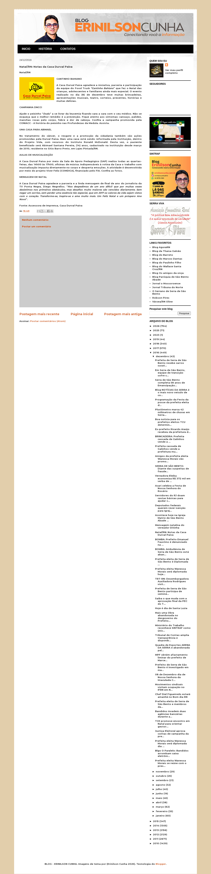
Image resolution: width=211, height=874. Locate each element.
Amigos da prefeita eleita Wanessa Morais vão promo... (171, 459)
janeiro (160, 815)
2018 (156, 343)
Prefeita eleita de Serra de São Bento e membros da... (172, 704)
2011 (156, 838)
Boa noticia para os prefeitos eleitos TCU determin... (170, 422)
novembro (163, 771)
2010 (156, 843)
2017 (156, 348)
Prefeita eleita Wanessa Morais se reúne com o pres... (170, 763)
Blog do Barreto (162, 254)
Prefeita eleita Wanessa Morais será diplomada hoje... (171, 571)
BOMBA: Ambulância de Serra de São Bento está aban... (172, 552)
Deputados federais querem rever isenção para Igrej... (170, 508)
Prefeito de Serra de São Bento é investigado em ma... (172, 667)
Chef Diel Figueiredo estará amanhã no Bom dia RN (172, 695)
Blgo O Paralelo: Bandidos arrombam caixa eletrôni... (172, 753)
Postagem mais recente (39, 314)
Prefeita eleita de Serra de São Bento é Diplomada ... (172, 562)
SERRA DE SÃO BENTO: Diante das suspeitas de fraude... (172, 469)
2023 (156, 334)
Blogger (161, 863)
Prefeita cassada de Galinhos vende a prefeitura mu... (168, 449)
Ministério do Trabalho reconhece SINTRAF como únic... (173, 628)
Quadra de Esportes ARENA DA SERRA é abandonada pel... (172, 648)
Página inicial (82, 314)
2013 (156, 830)
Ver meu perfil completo (174, 71)
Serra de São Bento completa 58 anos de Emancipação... (170, 382)
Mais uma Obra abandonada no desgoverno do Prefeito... (166, 616)
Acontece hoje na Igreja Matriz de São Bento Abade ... (170, 518)
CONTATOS (67, 48)
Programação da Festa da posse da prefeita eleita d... (172, 402)
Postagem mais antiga (123, 314)
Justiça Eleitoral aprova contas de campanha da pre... (172, 733)
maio (159, 798)
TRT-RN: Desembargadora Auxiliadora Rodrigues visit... (172, 581)
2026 (156, 326)
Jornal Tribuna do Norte (167, 287)
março (160, 806)
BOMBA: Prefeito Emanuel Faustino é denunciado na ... (171, 542)
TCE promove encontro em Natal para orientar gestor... (172, 724)
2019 (156, 339)
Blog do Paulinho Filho (166, 262)
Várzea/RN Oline (162, 301)
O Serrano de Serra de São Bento (169, 292)
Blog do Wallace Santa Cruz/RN (166, 268)
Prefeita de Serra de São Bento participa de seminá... (171, 591)
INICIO (26, 48)
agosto (161, 784)
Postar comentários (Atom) (48, 321)
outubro (161, 775)
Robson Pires (160, 297)
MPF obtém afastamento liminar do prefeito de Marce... (171, 657)
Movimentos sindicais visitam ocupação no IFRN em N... (170, 687)
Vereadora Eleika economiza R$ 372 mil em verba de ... (172, 478)
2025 (156, 330)
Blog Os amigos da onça (168, 273)
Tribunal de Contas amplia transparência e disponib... (172, 638)
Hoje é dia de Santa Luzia (171, 608)
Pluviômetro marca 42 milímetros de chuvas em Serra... (172, 412)
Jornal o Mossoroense (166, 283)
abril (159, 802)
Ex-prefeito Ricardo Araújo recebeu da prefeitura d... (172, 430)
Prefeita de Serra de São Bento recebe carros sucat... (171, 363)
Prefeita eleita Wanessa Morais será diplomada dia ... (171, 743)
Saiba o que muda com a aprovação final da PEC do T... (171, 601)
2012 (156, 834)
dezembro (163, 356)
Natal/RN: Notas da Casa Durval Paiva (170, 533)
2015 (156, 821)
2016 (156, 352)
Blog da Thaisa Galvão (166, 251)
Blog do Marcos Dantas (167, 258)
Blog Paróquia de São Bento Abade (170, 278)
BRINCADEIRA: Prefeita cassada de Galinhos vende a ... (169, 439)
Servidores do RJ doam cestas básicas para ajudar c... (170, 498)
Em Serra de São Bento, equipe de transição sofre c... (170, 373)
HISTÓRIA (45, 48)
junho (160, 793)
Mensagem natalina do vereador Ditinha (169, 526)
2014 (156, 825)
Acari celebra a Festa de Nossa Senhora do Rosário (170, 488)
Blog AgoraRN (161, 247)
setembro (162, 780)
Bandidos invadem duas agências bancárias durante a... (170, 714)
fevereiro (162, 811)
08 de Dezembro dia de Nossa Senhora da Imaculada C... (170, 677)
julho (159, 789)
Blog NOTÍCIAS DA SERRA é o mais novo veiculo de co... (172, 392)
